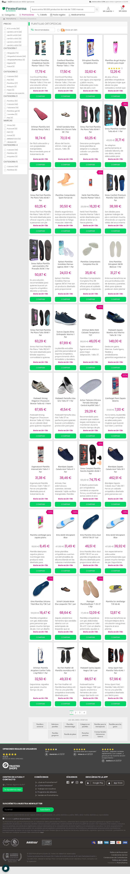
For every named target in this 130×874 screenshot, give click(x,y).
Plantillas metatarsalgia (70, 725)
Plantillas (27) (12, 83)
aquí (42, 832)
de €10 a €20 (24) (14, 35)
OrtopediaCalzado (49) (16, 56)
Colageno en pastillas (85, 725)
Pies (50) (10, 80)
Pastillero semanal (39, 725)
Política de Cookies (119, 860)
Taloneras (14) (12, 108)
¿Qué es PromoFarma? (46, 782)
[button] (108, 9)
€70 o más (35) (13, 28)
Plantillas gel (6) (13, 111)
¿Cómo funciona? (44, 785)
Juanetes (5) (12, 114)
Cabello (42, 14)
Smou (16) (11, 125)
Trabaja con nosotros (45, 789)
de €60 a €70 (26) (14, 32)
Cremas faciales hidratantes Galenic (100, 734)
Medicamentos (77, 14)
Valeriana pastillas (54, 725)
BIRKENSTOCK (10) (14, 139)
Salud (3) (11, 66)
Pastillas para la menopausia (100, 725)
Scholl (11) (11, 135)
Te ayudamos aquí (12, 789)
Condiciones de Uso (119, 855)
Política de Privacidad (118, 852)
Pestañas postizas (85, 734)
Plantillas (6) (12, 153)
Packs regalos (57, 14)
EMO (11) (10, 132)
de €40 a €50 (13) (14, 45)
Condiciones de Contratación (115, 857)
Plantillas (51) (12, 101)
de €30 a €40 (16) (14, 39)
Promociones (26, 14)
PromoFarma (122, 863)
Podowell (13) (12, 129)
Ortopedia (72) (13, 53)
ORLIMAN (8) (11, 142)
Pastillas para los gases (115, 725)
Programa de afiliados (46, 792)
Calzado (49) (12, 104)
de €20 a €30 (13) (14, 42)
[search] (95, 9)
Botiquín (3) (11, 86)
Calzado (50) (12, 76)
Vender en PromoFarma (46, 795)
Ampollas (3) (12, 156)
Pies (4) (10, 118)
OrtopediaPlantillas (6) (16, 60)
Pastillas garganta (55, 734)
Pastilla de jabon (70, 734)
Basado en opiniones (13, 759)
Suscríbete (45, 809)
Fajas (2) (10, 90)
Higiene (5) (11, 63)
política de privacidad (22, 819)
